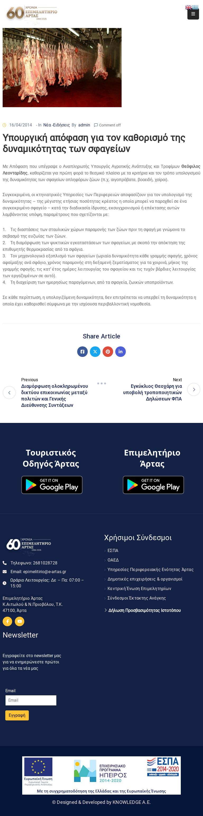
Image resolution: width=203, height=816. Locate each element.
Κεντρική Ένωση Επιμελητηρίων (139, 588)
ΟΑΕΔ (113, 560)
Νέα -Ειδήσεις (56, 125)
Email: (38, 571)
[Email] (31, 700)
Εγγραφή (17, 715)
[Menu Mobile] (193, 14)
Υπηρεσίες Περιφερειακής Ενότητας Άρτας (151, 569)
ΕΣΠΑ (113, 550)
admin (84, 125)
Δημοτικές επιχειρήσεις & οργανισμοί (145, 579)
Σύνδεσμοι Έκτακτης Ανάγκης (137, 598)
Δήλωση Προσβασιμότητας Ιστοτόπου (144, 611)
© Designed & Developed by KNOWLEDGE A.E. (101, 802)
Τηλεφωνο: (34, 562)
